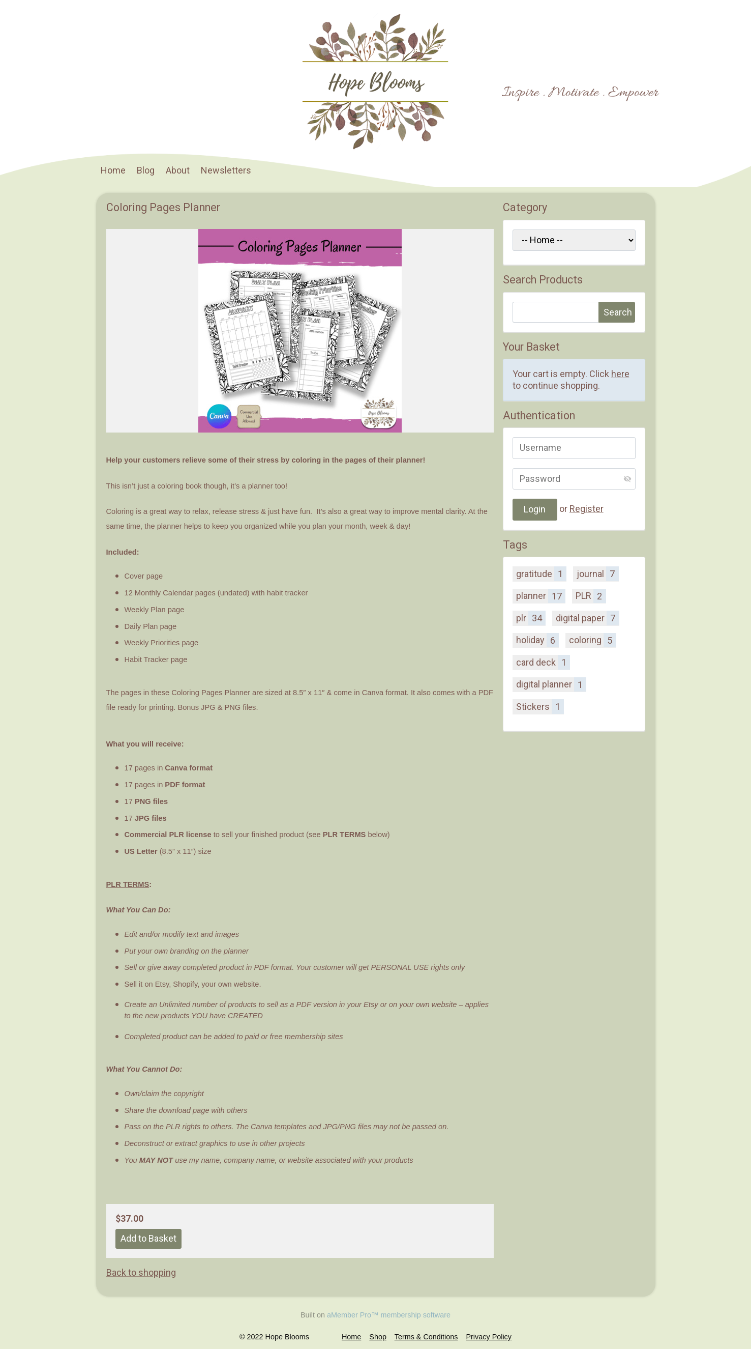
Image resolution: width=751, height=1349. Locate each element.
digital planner (551, 684)
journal (597, 573)
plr (531, 618)
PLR (591, 596)
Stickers (540, 706)
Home (113, 170)
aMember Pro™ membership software (388, 1315)
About (178, 170)
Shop (377, 1337)
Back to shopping (141, 1272)
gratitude (541, 573)
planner (540, 596)
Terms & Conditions (426, 1337)
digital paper (587, 618)
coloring (592, 640)
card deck (543, 662)
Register (586, 508)
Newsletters (226, 170)
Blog (146, 170)
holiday (537, 640)
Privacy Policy (489, 1337)
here (620, 373)
